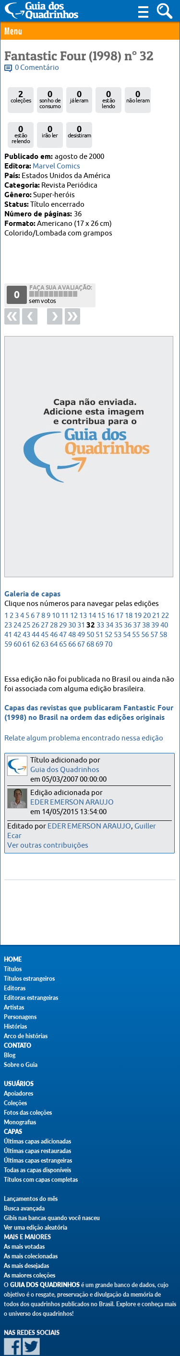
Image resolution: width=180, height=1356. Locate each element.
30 (72, 592)
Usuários (19, 1083)
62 (35, 611)
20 (147, 583)
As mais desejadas (26, 1265)
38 (146, 592)
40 (164, 592)
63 (44, 611)
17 (119, 583)
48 (72, 602)
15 (101, 583)
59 (8, 611)
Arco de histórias (26, 1036)
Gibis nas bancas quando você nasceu (52, 1218)
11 (65, 583)
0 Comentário (37, 67)
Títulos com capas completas (41, 1179)
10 (56, 583)
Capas (13, 1131)
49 (81, 602)
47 (63, 602)
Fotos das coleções (28, 1112)
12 (74, 583)
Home (13, 959)
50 (90, 602)
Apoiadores (18, 1093)
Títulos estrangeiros (29, 978)
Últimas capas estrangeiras (38, 1160)
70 (108, 611)
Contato (17, 1045)
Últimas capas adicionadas (37, 1141)
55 (136, 602)
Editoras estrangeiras (31, 997)
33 (100, 592)
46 (54, 602)
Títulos (13, 969)
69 (99, 611)
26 (35, 592)
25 (26, 592)
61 (26, 611)
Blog (9, 1055)
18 (128, 583)
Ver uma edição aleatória (35, 1227)
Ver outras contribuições (47, 845)
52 (108, 602)
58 (163, 602)
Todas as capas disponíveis (37, 1170)
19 (138, 583)
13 (83, 583)
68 (90, 611)
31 (81, 592)
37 (137, 592)
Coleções (15, 1103)
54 (127, 602)
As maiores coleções (29, 1275)
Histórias (15, 1026)
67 (81, 611)
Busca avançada (24, 1208)
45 (44, 602)
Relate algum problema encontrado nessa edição (83, 738)
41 (8, 602)
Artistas (14, 1007)
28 (54, 592)
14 (92, 583)
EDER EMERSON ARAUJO (72, 802)
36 (128, 592)
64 (54, 611)
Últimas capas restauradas (37, 1150)
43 (26, 602)
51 (99, 602)
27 (44, 592)
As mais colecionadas (31, 1256)
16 (110, 583)
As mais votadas (24, 1246)
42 (17, 602)
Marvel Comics (56, 166)
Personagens (20, 1016)
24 (17, 592)
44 (35, 602)
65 (63, 611)
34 (109, 592)
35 (118, 592)
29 (63, 592)
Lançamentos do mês (31, 1198)
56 (145, 602)
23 (8, 592)
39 (155, 592)
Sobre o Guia (20, 1064)
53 (117, 602)
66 (72, 611)
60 (17, 611)
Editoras (14, 988)
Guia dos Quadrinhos (64, 769)
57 (154, 602)
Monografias (20, 1122)
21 (156, 583)
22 (165, 583)
